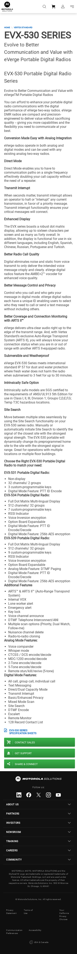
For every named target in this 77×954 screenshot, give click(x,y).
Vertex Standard (23, 27)
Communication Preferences (14, 931)
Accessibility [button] (35, 930)
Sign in (62, 6)
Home (7, 27)
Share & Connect (26, 764)
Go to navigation (71, 6)
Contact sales (25, 742)
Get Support (23, 753)
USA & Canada (38, 942)
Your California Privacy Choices (64, 914)
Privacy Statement (11, 911)
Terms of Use (28, 911)
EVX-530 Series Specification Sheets (22, 732)
